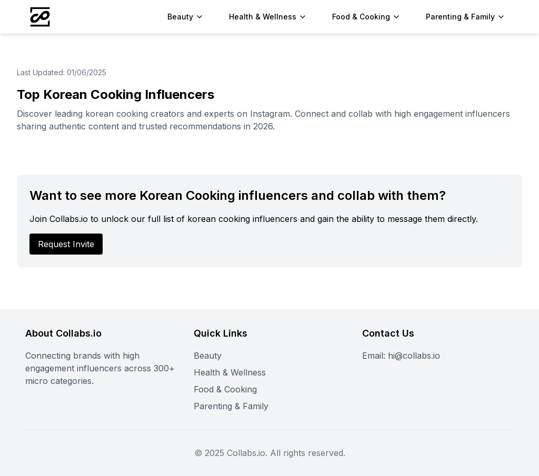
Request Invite (66, 244)
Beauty (208, 355)
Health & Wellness (230, 372)
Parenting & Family (231, 406)
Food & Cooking (225, 389)
